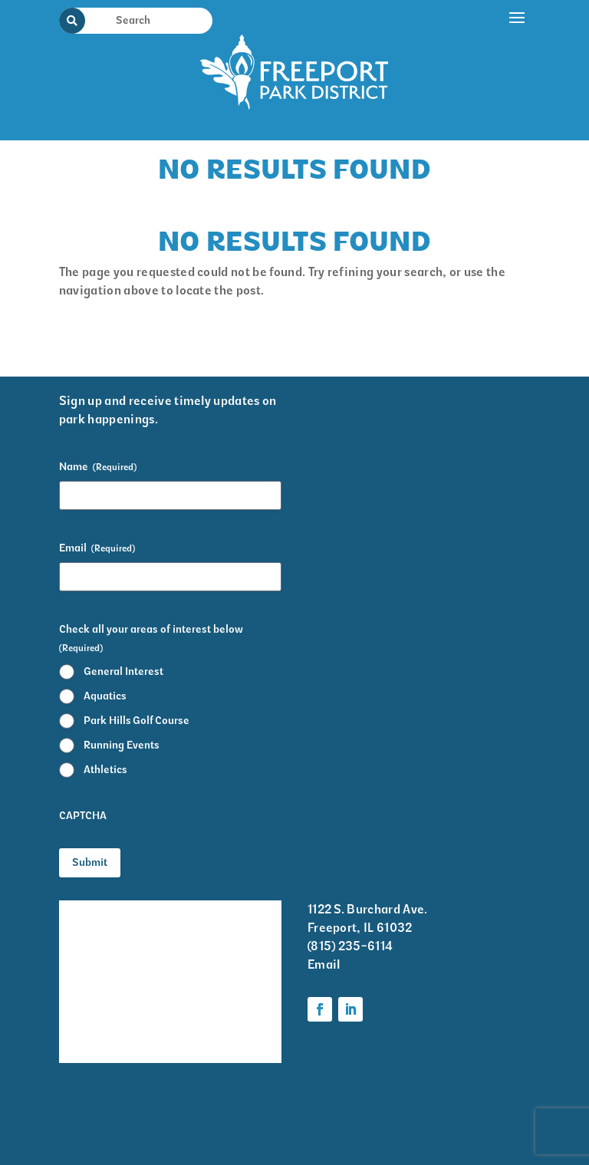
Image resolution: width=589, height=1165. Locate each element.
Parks (201, 992)
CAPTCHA (83, 815)
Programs (213, 962)
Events (78, 941)
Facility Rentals (103, 910)
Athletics (105, 769)
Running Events (122, 745)
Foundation (217, 1022)
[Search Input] (145, 20)
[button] (518, 67)
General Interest (123, 671)
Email (97, 548)
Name (98, 467)
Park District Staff (95, 981)
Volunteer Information (93, 1032)
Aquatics (105, 696)
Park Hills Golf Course (136, 720)
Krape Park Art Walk (226, 921)
